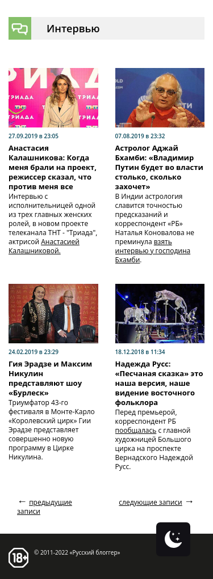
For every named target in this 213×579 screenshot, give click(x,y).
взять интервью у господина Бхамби (153, 251)
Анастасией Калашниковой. (44, 246)
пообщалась (136, 430)
